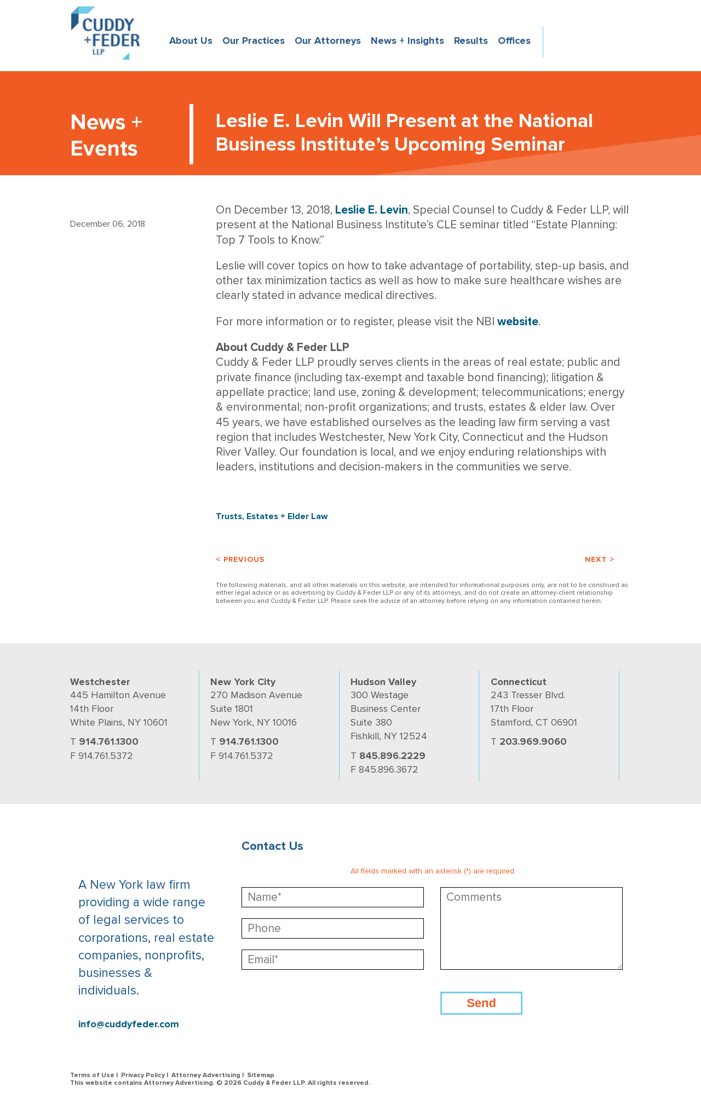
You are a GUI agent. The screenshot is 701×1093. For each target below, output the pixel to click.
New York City (242, 682)
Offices (514, 40)
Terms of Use (92, 1075)
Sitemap (260, 1075)
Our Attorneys (328, 40)
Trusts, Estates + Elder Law (271, 516)
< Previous (240, 559)
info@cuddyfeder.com (128, 1024)
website (517, 322)
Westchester (100, 682)
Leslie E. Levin (371, 210)
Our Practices (253, 40)
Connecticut (519, 682)
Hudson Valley (383, 682)
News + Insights (407, 40)
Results (471, 40)
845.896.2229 (392, 756)
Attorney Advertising (205, 1075)
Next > (599, 559)
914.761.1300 (109, 741)
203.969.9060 (533, 741)
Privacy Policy (143, 1075)
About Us (190, 40)
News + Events (106, 135)
